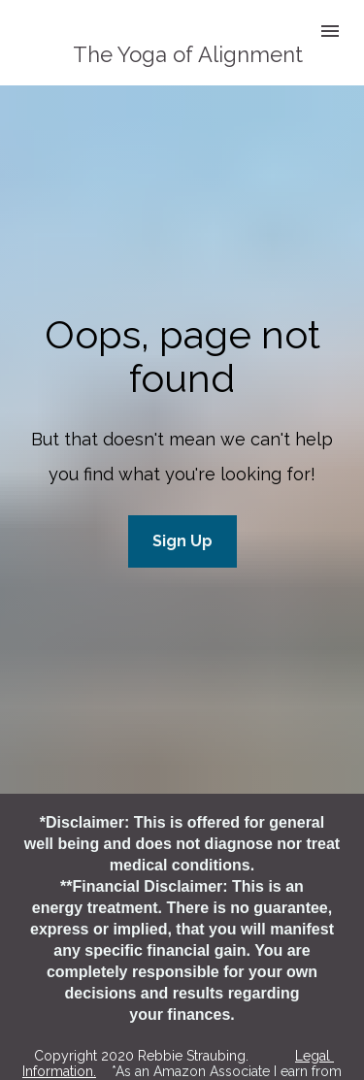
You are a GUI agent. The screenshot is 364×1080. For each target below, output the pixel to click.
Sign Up (182, 521)
